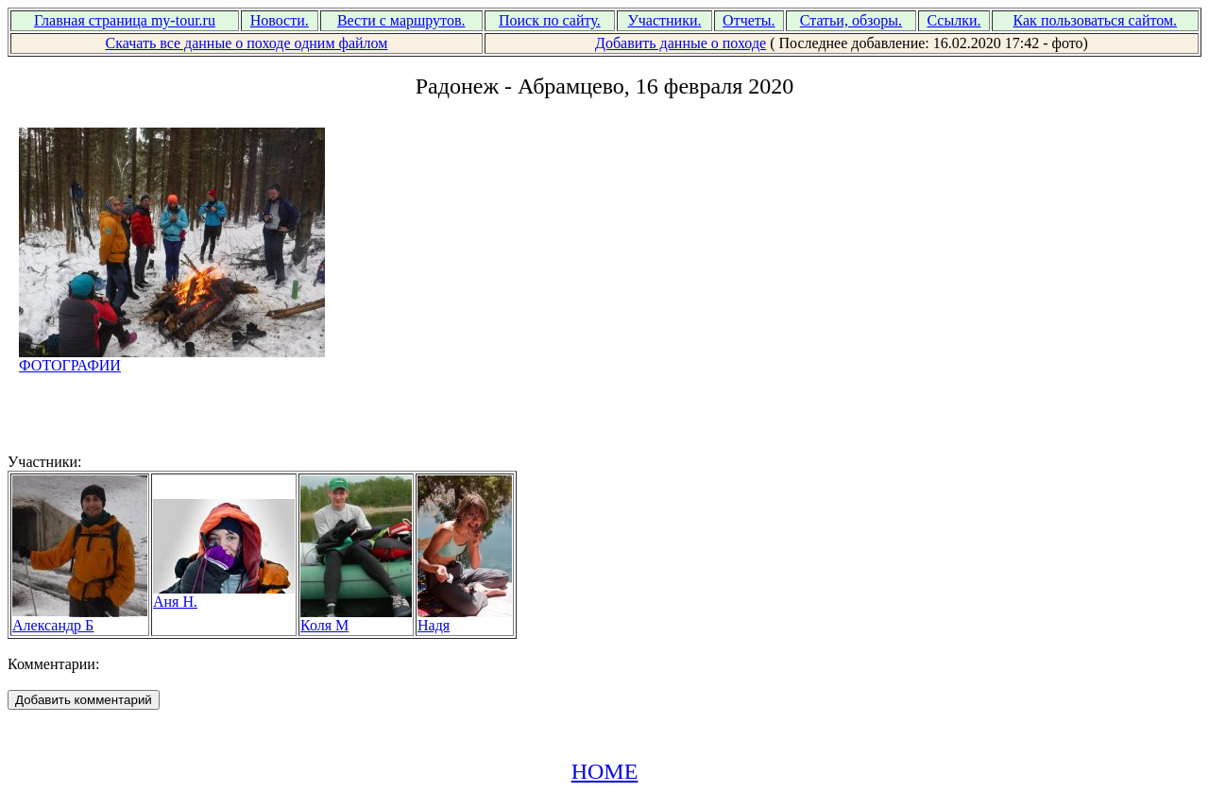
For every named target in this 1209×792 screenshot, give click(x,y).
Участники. (664, 20)
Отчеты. (749, 20)
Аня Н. (224, 595)
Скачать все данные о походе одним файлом (246, 43)
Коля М (356, 618)
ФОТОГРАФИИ (172, 358)
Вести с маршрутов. (401, 20)
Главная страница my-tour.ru (124, 20)
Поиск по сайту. (550, 20)
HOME (605, 771)
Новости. (279, 20)
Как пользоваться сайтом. (1095, 20)
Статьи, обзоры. (851, 20)
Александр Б (79, 618)
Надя (464, 618)
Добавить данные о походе (680, 43)
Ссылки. (953, 20)
